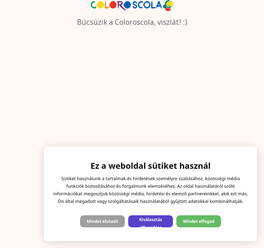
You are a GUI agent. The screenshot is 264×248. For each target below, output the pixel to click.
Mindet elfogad (198, 221)
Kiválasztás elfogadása (150, 222)
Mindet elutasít (102, 221)
